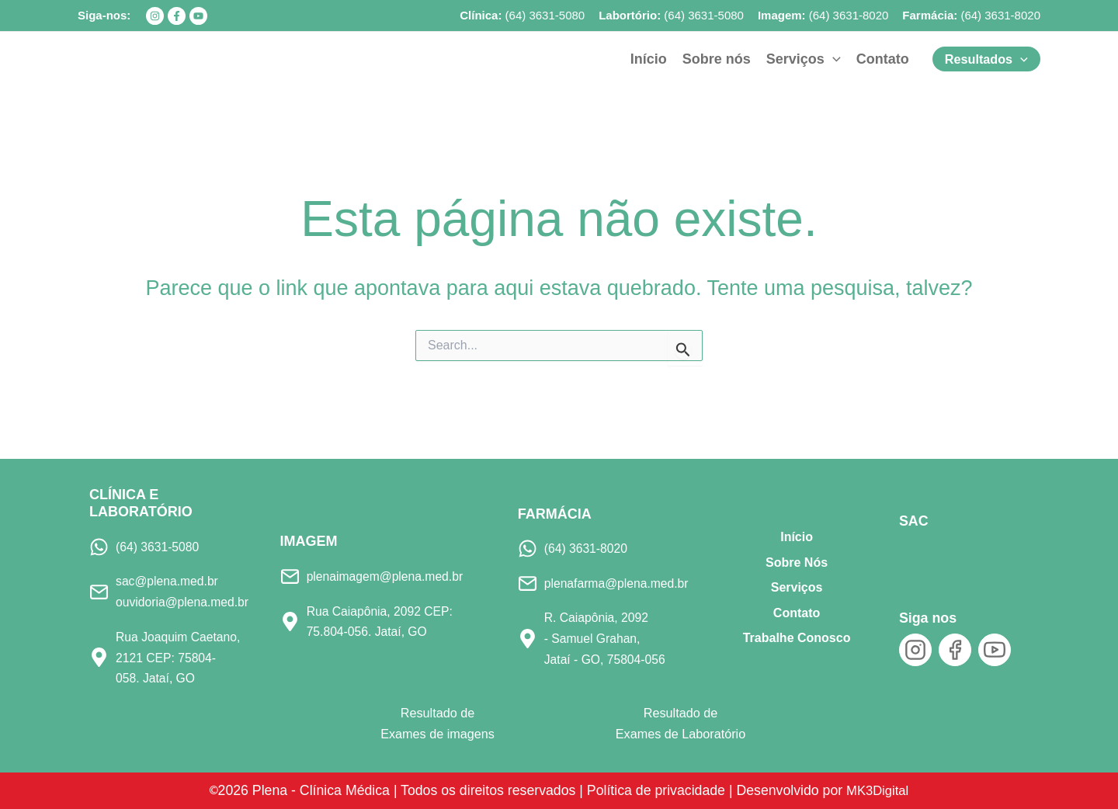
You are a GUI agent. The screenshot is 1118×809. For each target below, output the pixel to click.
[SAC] (925, 556)
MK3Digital (882, 789)
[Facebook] (177, 16)
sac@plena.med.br (168, 581)
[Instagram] (155, 16)
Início (796, 536)
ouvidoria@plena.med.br (184, 602)
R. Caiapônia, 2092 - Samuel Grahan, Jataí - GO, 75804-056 (606, 637)
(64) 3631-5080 (545, 15)
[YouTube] (198, 16)
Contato (796, 612)
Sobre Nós (797, 561)
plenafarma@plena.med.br (618, 583)
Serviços (797, 587)
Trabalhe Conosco (797, 637)
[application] (833, 59)
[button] (804, 59)
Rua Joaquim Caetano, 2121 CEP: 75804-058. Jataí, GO (180, 657)
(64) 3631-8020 (849, 15)
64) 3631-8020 (1002, 15)
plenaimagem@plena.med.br (387, 576)
